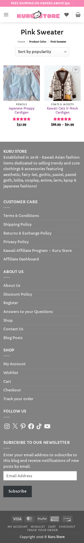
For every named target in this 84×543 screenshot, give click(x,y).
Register (10, 303)
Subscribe (17, 491)
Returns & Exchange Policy (27, 233)
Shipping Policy (17, 224)
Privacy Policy (16, 242)
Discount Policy (17, 294)
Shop (8, 320)
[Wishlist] (66, 15)
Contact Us (13, 329)
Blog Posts (13, 337)
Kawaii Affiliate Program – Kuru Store (37, 250)
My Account (14, 364)
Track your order (18, 399)
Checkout (12, 390)
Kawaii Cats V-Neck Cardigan (62, 110)
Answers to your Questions (28, 311)
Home (21, 41)
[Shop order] (42, 51)
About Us (11, 285)
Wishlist (10, 372)
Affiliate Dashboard (21, 259)
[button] (6, 14)
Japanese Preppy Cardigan (21, 110)
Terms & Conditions (21, 215)
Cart (7, 381)
